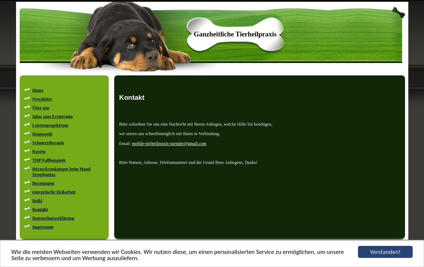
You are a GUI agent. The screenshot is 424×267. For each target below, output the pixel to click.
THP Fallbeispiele (49, 160)
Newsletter (42, 99)
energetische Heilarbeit (54, 192)
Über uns (41, 107)
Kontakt (40, 209)
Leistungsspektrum (50, 125)
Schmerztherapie (48, 142)
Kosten (39, 151)
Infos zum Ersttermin (52, 116)
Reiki (37, 200)
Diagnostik (42, 134)
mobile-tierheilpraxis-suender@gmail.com (169, 143)
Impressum (43, 226)
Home (38, 90)
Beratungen (43, 183)
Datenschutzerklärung (53, 218)
